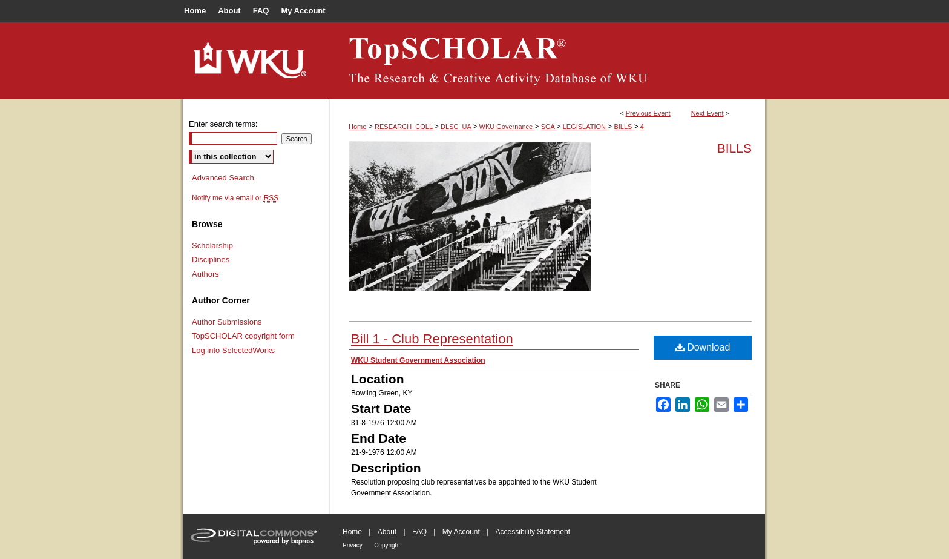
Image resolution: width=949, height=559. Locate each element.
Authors (205, 274)
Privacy (353, 545)
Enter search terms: (223, 123)
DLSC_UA (457, 126)
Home (357, 126)
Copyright (387, 545)
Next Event (707, 113)
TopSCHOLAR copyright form (243, 335)
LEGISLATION (585, 126)
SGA (549, 126)
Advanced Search (223, 177)
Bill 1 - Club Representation (432, 338)
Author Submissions (227, 321)
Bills (734, 148)
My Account (461, 532)
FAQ (419, 532)
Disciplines (210, 259)
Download (703, 347)
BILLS (624, 126)
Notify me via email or (235, 198)
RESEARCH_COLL (405, 126)
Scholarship (212, 245)
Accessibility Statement (533, 532)
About (387, 532)
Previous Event (648, 113)
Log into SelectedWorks (233, 350)
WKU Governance (507, 126)
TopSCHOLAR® (547, 60)
